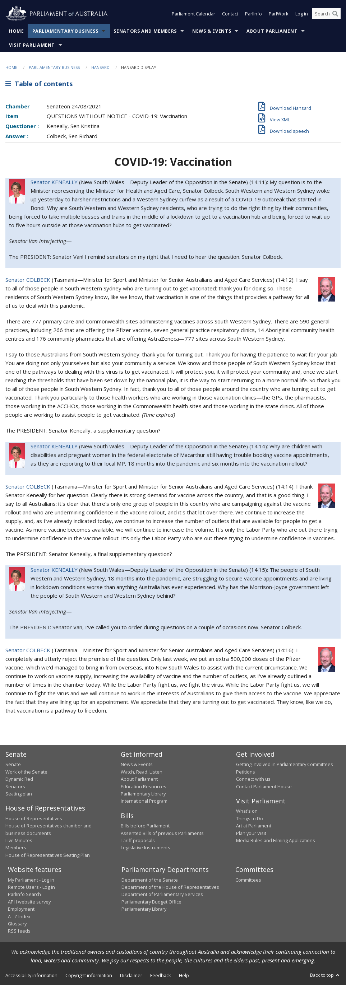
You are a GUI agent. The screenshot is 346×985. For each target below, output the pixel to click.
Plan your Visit (251, 833)
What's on (247, 811)
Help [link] (184, 975)
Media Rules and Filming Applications (275, 840)
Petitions (245, 772)
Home (16, 31)
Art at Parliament (253, 825)
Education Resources (143, 786)
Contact (230, 13)
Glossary (17, 923)
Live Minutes (18, 840)
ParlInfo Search (24, 894)
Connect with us (253, 779)
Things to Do (249, 818)
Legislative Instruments (145, 847)
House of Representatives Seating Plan (47, 855)
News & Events (211, 31)
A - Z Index (19, 916)
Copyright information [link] (88, 975)
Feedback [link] (160, 975)
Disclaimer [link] (131, 975)
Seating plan (18, 793)
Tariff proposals (138, 840)
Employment (21, 909)
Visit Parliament (32, 45)
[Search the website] (326, 13)
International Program (144, 801)
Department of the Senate (149, 880)
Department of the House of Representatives (170, 887)
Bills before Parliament (145, 825)
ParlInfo (253, 13)
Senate (13, 764)
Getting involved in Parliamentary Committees (284, 764)
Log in (301, 13)
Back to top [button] (325, 975)
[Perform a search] (335, 13)
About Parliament (271, 31)
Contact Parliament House (264, 786)
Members (15, 847)
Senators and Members (145, 31)
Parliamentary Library (143, 793)
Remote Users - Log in (31, 887)
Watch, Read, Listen (141, 772)
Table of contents (39, 83)
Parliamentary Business (65, 31)
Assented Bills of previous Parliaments (162, 833)
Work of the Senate (26, 772)
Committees (248, 880)
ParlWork (279, 13)
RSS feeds (19, 931)
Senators (15, 786)
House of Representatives (33, 818)
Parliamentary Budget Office (151, 901)
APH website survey (29, 901)
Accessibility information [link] (31, 975)
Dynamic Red (19, 779)
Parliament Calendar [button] (193, 13)
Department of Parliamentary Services (162, 894)
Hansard (100, 67)
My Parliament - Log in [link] (31, 880)
